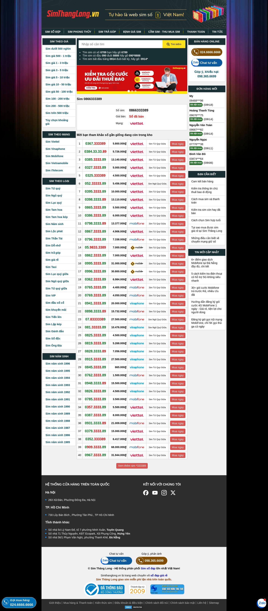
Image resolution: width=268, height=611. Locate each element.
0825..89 (95, 335)
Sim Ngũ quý (53, 195)
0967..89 (95, 455)
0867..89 (95, 231)
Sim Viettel (52, 141)
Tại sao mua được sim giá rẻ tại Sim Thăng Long (206, 229)
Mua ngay (178, 143)
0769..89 (95, 295)
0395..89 (95, 191)
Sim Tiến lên (53, 317)
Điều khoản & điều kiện (129, 602)
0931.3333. (95, 423)
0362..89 (95, 279)
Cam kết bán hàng (202, 181)
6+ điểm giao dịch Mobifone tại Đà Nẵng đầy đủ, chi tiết (204, 263)
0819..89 (95, 343)
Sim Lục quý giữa (56, 274)
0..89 (95, 407)
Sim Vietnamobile (56, 163)
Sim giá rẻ (51, 259)
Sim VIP (50, 295)
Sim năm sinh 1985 (57, 442)
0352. (95, 439)
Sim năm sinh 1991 (57, 399)
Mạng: (119, 123)
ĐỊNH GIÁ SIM (132, 31)
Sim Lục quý (53, 202)
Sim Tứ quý (52, 188)
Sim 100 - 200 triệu (57, 98)
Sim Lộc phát (54, 231)
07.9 (95, 319)
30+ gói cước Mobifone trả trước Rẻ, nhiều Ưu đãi (205, 291)
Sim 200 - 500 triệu (57, 105)
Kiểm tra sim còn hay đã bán (205, 211)
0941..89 (95, 303)
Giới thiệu (55, 602)
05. (95, 247)
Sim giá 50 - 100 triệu (59, 91)
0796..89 (95, 239)
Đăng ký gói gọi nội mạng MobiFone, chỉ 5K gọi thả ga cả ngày (206, 323)
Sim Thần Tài (53, 238)
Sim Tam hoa (53, 209)
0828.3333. (95, 351)
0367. (95, 143)
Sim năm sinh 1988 (57, 420)
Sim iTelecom (54, 170)
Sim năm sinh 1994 (57, 377)
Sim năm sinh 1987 (57, 427)
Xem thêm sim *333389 (132, 465)
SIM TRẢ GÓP (107, 31)
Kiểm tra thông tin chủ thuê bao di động (204, 190)
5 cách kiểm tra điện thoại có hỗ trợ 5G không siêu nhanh (206, 277)
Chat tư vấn (204, 63)
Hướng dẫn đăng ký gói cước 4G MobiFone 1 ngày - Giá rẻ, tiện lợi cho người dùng (206, 307)
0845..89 (95, 367)
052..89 (95, 183)
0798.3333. (95, 223)
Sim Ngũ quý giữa (57, 281)
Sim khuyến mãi (55, 309)
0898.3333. (95, 311)
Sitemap (214, 602)
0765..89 (95, 287)
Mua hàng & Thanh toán (78, 602)
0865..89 (95, 207)
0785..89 (95, 399)
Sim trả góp (53, 252)
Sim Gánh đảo (54, 331)
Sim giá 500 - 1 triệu (58, 55)
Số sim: (120, 110)
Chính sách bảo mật (182, 602)
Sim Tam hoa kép (56, 216)
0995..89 (95, 263)
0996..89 (95, 271)
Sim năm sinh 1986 (57, 435)
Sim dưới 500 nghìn (58, 48)
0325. (95, 175)
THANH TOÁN (196, 31)
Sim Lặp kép (53, 324)
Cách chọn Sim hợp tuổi (206, 220)
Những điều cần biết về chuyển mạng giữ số (205, 240)
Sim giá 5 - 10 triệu (57, 77)
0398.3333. (95, 199)
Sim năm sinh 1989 (57, 413)
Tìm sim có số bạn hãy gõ (104, 52)
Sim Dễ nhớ (53, 245)
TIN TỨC (217, 31)
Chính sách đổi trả (156, 602)
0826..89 (95, 391)
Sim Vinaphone (55, 148)
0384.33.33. (95, 151)
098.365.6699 (150, 561)
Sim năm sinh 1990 (57, 406)
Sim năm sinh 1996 (57, 363)
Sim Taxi (51, 267)
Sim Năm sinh (54, 224)
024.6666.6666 (206, 52)
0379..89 (95, 431)
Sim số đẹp (148, 568)
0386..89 (95, 215)
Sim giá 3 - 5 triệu (56, 70)
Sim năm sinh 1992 (57, 392)
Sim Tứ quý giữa (56, 288)
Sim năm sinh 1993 (57, 385)
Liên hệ (201, 602)
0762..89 (95, 375)
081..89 (95, 327)
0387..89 (95, 415)
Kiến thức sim (103, 602)
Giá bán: (121, 116)
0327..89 (95, 167)
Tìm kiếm (174, 44)
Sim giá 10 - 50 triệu (58, 84)
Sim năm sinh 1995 (57, 370)
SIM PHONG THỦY (79, 31)
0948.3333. (95, 383)
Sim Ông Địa (53, 345)
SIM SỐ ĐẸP (53, 31)
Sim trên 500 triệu (56, 112)
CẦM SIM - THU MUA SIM (164, 31)
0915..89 (95, 359)
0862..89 (95, 255)
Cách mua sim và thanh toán (205, 201)
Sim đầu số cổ (54, 302)
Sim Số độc (52, 338)
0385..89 (95, 159)
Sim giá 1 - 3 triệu (56, 62)
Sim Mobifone (54, 156)
